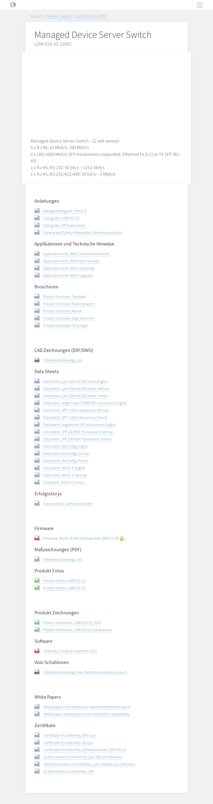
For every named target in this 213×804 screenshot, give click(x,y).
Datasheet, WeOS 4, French (63, 482)
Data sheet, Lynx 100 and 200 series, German (76, 388)
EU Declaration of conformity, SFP (68, 771)
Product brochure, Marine (62, 310)
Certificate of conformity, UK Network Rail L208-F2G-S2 (84, 749)
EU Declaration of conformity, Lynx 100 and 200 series (82, 756)
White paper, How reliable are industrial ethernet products (87, 706)
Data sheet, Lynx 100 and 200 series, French (75, 395)
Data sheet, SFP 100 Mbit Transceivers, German (78, 431)
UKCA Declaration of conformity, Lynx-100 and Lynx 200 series (89, 764)
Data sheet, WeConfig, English (65, 446)
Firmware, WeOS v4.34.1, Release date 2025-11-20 (80, 538)
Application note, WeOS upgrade (68, 275)
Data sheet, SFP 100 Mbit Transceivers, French (77, 438)
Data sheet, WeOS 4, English (64, 467)
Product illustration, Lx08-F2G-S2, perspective (77, 629)
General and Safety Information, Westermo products (82, 232)
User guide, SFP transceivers (64, 225)
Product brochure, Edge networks (68, 318)
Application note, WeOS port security (71, 260)
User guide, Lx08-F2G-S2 (61, 218)
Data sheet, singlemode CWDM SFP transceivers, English (85, 402)
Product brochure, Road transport (68, 303)
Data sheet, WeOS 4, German (65, 475)
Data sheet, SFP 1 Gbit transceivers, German (76, 410)
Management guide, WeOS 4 (64, 210)
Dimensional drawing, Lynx (62, 360)
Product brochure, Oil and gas (65, 325)
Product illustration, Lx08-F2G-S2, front (72, 622)
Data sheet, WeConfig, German (66, 453)
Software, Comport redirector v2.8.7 (70, 650)
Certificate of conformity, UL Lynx (68, 742)
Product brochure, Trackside (64, 296)
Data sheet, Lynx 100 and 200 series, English (75, 381)
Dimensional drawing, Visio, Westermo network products (85, 672)
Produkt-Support (59, 16)
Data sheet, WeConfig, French (65, 460)
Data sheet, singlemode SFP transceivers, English (79, 424)
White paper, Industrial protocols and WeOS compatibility (86, 714)
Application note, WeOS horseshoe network (76, 253)
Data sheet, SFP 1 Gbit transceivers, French (75, 417)
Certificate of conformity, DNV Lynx (69, 735)
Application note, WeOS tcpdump (68, 268)
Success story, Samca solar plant (67, 503)
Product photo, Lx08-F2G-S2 (64, 580)
